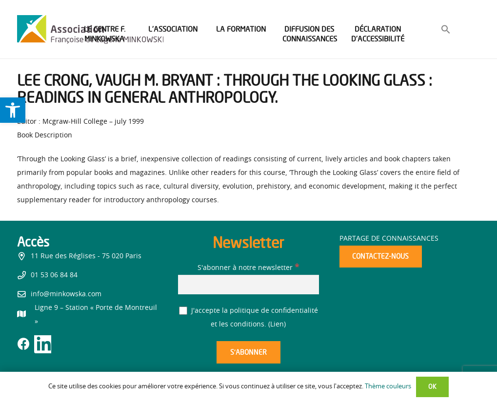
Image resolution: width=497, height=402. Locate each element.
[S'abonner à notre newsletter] (248, 284)
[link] (12, 110)
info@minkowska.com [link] (66, 294)
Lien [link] (277, 324)
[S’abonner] (248, 352)
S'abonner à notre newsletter (248, 268)
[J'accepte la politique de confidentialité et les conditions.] (183, 310)
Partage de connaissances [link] (388, 238)
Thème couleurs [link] (388, 386)
